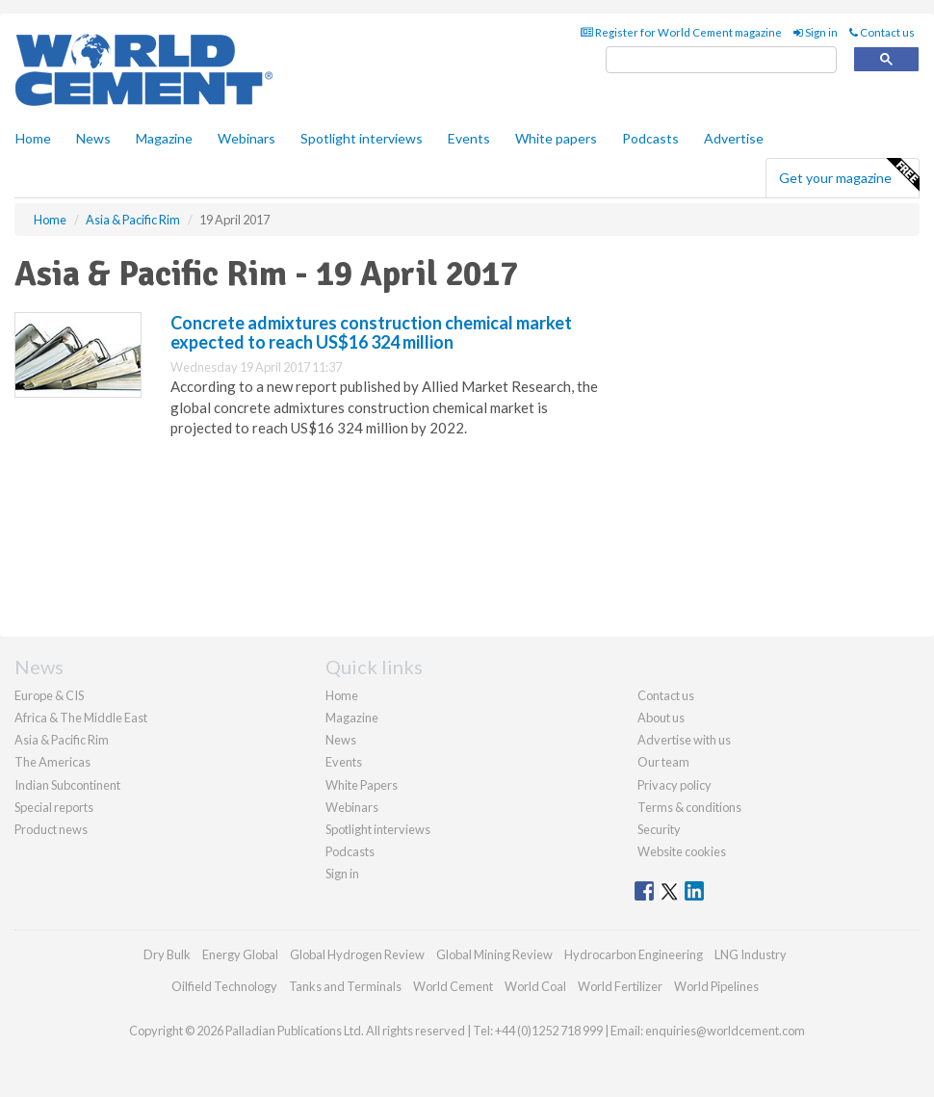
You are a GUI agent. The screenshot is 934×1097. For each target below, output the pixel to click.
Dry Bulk (167, 954)
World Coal (535, 986)
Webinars (246, 138)
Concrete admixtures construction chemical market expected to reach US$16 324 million (371, 332)
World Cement (453, 986)
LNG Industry (750, 954)
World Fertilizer (620, 986)
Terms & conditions (689, 807)
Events (469, 138)
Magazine (164, 138)
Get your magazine (849, 175)
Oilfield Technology (224, 986)
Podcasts (650, 138)
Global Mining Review (494, 954)
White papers (556, 138)
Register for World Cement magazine (681, 32)
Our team (663, 762)
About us (661, 717)
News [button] (93, 138)
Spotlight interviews (361, 138)
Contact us (882, 32)
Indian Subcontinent (67, 785)
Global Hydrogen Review (357, 954)
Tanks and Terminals (345, 986)
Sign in (815, 32)
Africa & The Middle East (80, 717)
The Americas (52, 762)
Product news (51, 829)
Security (659, 829)
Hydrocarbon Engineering (633, 954)
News (340, 739)
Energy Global (240, 954)
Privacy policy (674, 785)
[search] (721, 60)
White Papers (361, 785)
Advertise (734, 138)
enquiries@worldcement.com (725, 1030)
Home (33, 138)
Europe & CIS (49, 695)
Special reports (53, 807)
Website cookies (681, 851)
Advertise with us (684, 739)
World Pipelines (716, 986)
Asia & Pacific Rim (61, 739)
